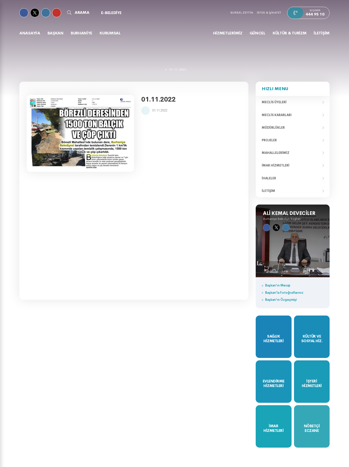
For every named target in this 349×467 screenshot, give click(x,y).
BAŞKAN (55, 33)
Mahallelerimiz (275, 153)
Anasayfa (29, 33)
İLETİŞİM (322, 33)
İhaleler (269, 178)
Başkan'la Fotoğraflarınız (284, 293)
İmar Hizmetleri (275, 165)
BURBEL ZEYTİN (241, 12)
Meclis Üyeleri (274, 102)
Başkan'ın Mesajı (277, 285)
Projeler (269, 140)
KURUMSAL (110, 33)
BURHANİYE (81, 33)
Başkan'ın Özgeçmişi (281, 300)
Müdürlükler (273, 128)
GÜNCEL (257, 33)
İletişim (268, 191)
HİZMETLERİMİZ (227, 33)
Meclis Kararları (277, 115)
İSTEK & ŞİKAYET (269, 12)
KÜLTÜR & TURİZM (290, 33)
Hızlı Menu (275, 88)
